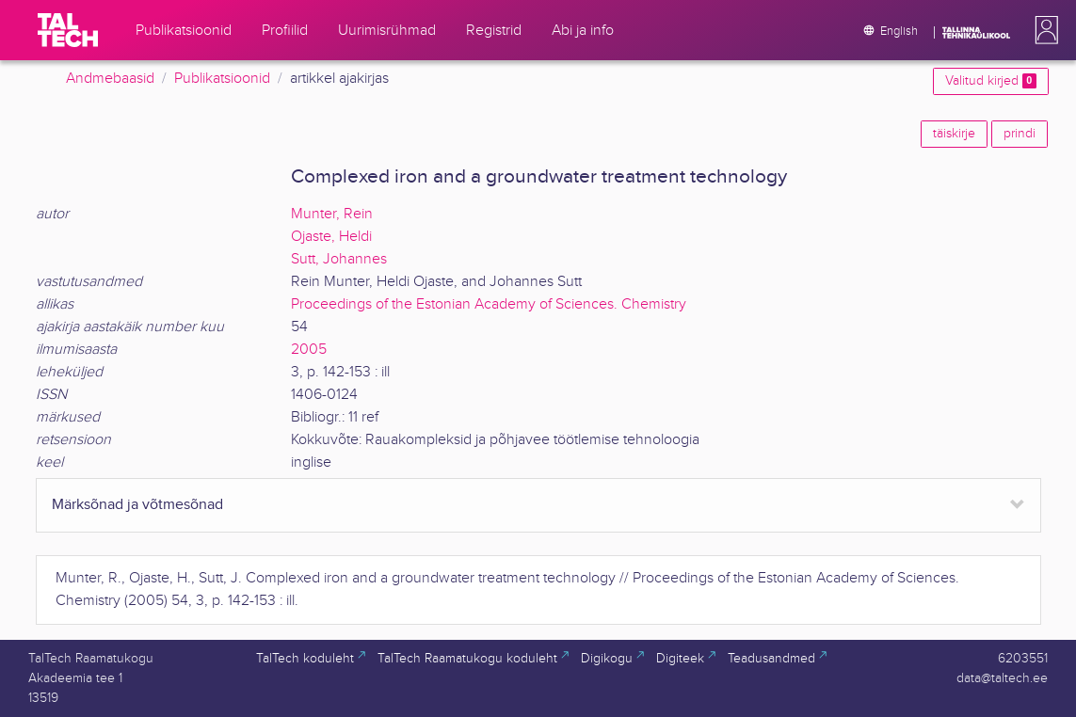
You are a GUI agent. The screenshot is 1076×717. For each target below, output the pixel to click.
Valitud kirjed (990, 80)
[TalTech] (68, 30)
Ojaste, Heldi (331, 237)
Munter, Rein (332, 214)
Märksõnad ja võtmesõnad (137, 505)
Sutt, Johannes (339, 259)
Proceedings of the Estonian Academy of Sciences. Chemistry (488, 304)
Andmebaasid (110, 79)
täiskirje (954, 133)
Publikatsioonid (222, 79)
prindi (1020, 133)
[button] (1043, 30)
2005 (309, 349)
